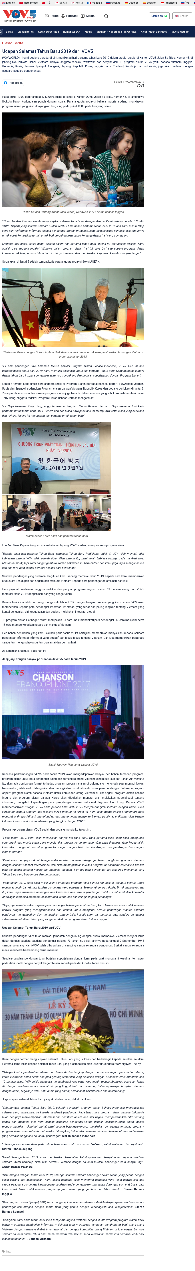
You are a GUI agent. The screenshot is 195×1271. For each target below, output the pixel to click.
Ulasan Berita (25, 31)
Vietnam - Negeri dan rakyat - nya (116, 31)
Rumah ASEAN (71, 31)
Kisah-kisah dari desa (154, 31)
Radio (52, 16)
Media (88, 16)
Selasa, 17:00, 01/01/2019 (129, 81)
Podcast (69, 16)
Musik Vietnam (180, 31)
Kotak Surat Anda (48, 31)
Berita (9, 31)
